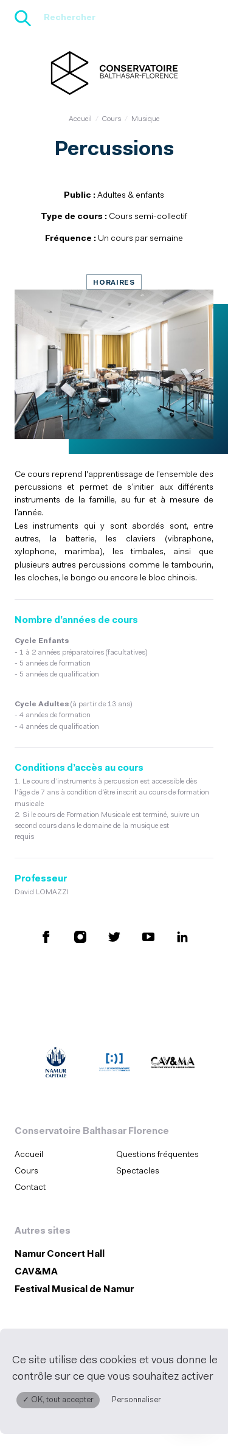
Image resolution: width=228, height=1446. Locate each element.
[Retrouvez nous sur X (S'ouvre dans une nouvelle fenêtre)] (114, 936)
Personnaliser (136, 1400)
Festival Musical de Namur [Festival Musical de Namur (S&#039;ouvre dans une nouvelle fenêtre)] (74, 1290)
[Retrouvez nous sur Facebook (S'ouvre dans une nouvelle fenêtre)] (46, 936)
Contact (30, 1187)
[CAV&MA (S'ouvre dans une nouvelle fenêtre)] (173, 1064)
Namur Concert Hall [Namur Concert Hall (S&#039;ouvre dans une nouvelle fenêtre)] (60, 1254)
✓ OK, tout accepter (58, 1400)
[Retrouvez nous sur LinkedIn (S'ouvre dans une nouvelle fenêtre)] (182, 936)
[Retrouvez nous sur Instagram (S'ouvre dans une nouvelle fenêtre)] (80, 936)
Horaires (114, 283)
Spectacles (137, 1171)
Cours (111, 119)
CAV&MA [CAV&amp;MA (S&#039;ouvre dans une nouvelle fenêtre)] (36, 1272)
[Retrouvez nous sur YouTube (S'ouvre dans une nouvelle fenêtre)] (148, 936)
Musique (145, 119)
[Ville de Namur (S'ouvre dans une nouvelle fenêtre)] (56, 1064)
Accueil (80, 119)
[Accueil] (114, 73)
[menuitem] (61, 1155)
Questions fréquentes (157, 1154)
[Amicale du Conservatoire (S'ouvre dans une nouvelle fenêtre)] (114, 1064)
